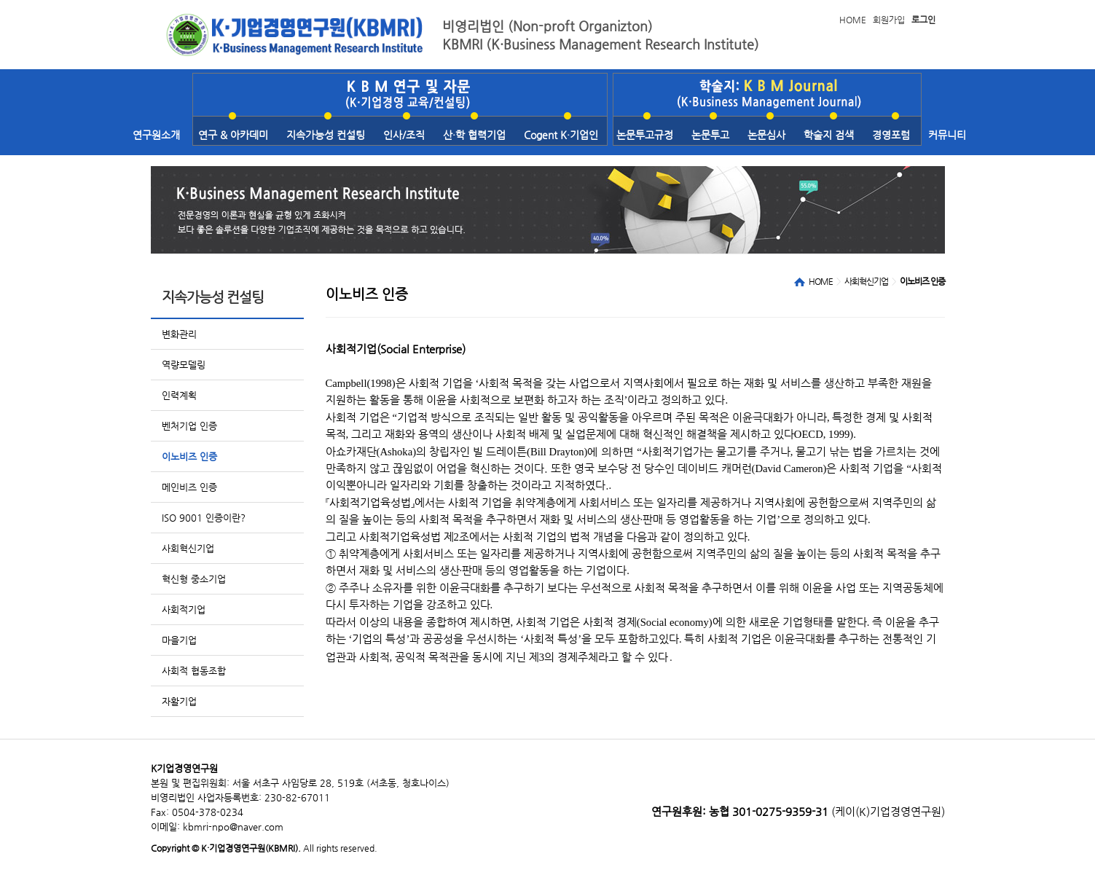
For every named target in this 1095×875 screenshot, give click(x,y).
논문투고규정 (644, 135)
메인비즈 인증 (189, 487)
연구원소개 (156, 135)
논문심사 (766, 135)
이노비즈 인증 (189, 456)
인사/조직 (404, 135)
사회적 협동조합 (194, 670)
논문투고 (710, 135)
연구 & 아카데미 (233, 135)
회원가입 (889, 20)
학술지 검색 (829, 135)
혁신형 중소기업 (194, 578)
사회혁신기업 (188, 548)
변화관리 (179, 334)
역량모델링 (183, 364)
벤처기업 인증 (189, 425)
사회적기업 (183, 609)
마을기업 (179, 640)
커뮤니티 (947, 135)
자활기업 (179, 701)
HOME (852, 20)
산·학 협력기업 (474, 135)
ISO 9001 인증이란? (204, 517)
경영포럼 (891, 135)
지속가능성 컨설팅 (325, 135)
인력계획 (179, 395)
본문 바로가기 (0, 0)
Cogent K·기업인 (561, 135)
